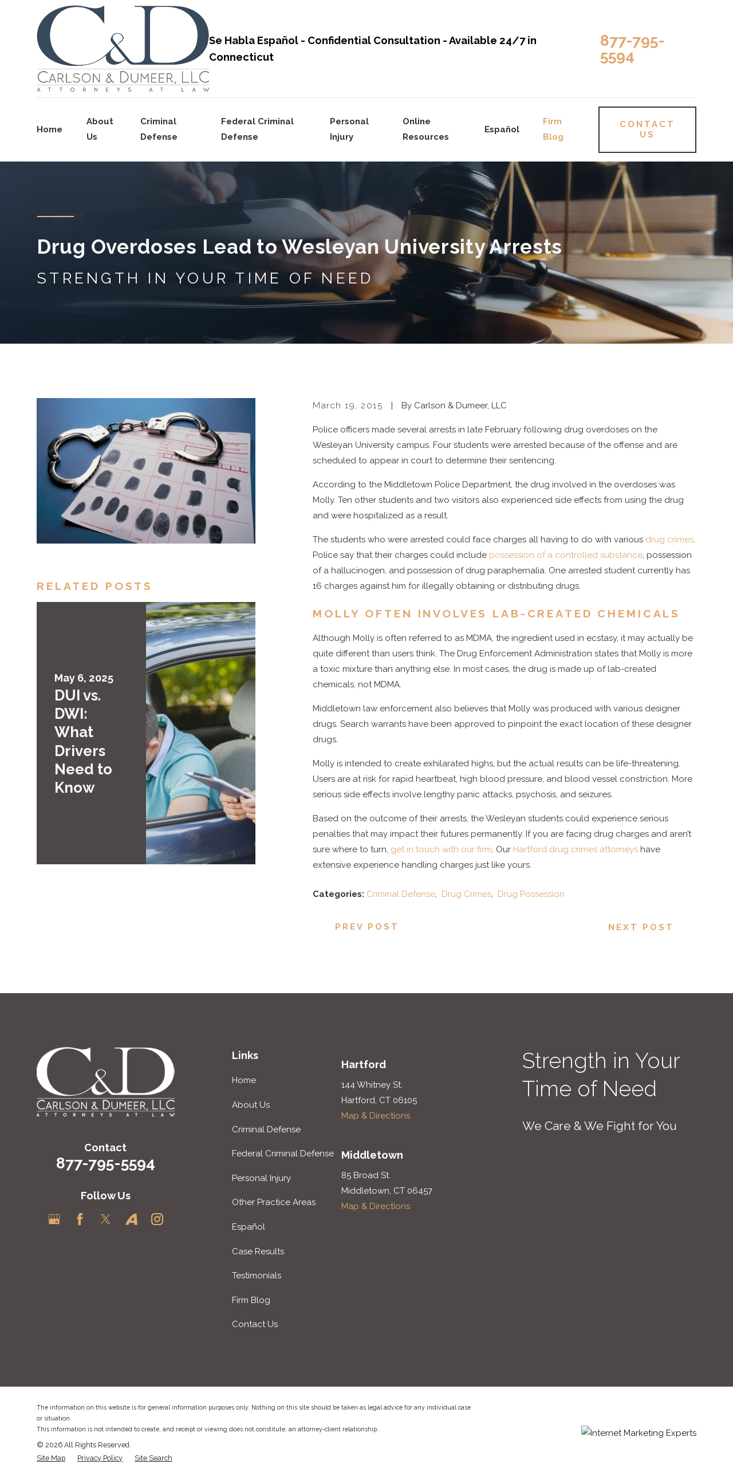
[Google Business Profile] (54, 1219)
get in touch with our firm (441, 849)
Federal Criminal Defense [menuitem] (257, 129)
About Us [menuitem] (99, 129)
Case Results (258, 1251)
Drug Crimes (466, 894)
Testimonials (256, 1275)
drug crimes (669, 539)
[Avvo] (131, 1219)
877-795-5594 (632, 48)
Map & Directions (375, 1116)
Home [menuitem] (49, 129)
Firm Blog (251, 1300)
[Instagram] (157, 1219)
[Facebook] (80, 1219)
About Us (251, 1105)
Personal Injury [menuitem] (349, 129)
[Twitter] (106, 1219)
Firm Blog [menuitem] (553, 129)
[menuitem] (51, 1458)
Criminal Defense (400, 894)
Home (244, 1080)
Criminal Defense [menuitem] (159, 129)
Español (248, 1227)
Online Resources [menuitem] (426, 129)
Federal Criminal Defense (283, 1153)
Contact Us (255, 1324)
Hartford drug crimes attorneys (575, 849)
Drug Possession (531, 894)
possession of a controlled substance (566, 555)
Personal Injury (261, 1178)
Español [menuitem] (501, 129)
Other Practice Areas (274, 1202)
